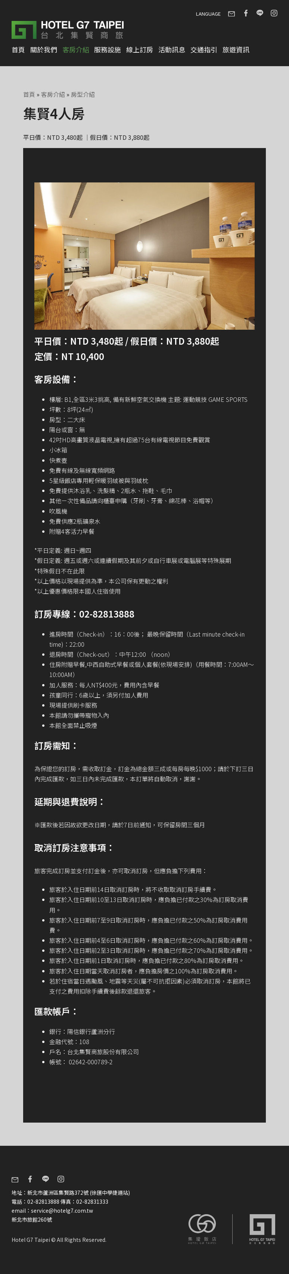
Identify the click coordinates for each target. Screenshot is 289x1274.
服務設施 (107, 49)
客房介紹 (75, 49)
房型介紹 (83, 94)
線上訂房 (139, 49)
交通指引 (203, 49)
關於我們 (43, 49)
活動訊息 (171, 49)
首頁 (18, 49)
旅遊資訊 (236, 49)
